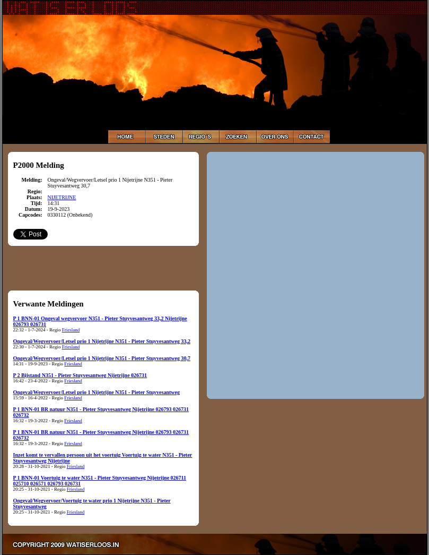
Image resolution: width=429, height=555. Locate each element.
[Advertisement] (103, 268)
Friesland (71, 329)
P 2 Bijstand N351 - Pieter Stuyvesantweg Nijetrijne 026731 (80, 375)
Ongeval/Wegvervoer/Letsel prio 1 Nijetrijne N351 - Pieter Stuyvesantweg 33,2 (101, 341)
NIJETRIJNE (62, 197)
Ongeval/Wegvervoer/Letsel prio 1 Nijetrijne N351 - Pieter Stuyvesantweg (96, 392)
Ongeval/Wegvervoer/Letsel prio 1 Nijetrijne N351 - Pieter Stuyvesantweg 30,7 (101, 358)
